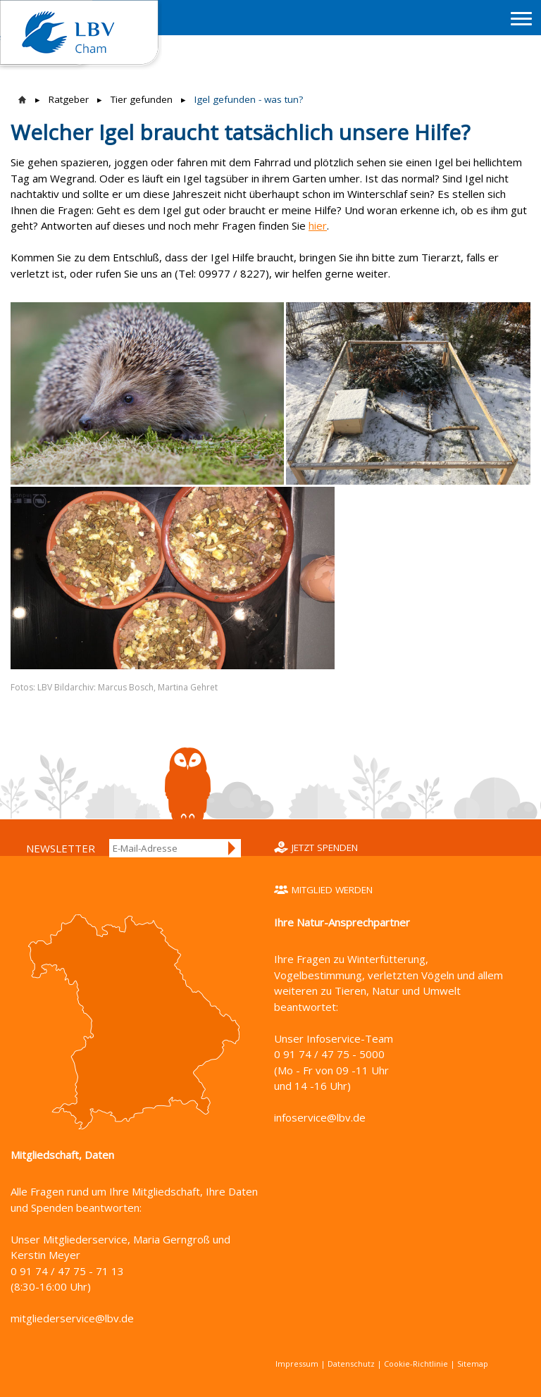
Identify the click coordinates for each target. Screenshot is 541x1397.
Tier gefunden (142, 99)
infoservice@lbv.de (320, 1117)
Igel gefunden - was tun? (248, 99)
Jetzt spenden (325, 847)
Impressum (296, 1363)
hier (318, 225)
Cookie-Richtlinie (416, 1363)
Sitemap (472, 1363)
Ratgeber (69, 99)
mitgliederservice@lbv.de (72, 1318)
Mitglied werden (332, 889)
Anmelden (232, 848)
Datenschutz (351, 1363)
